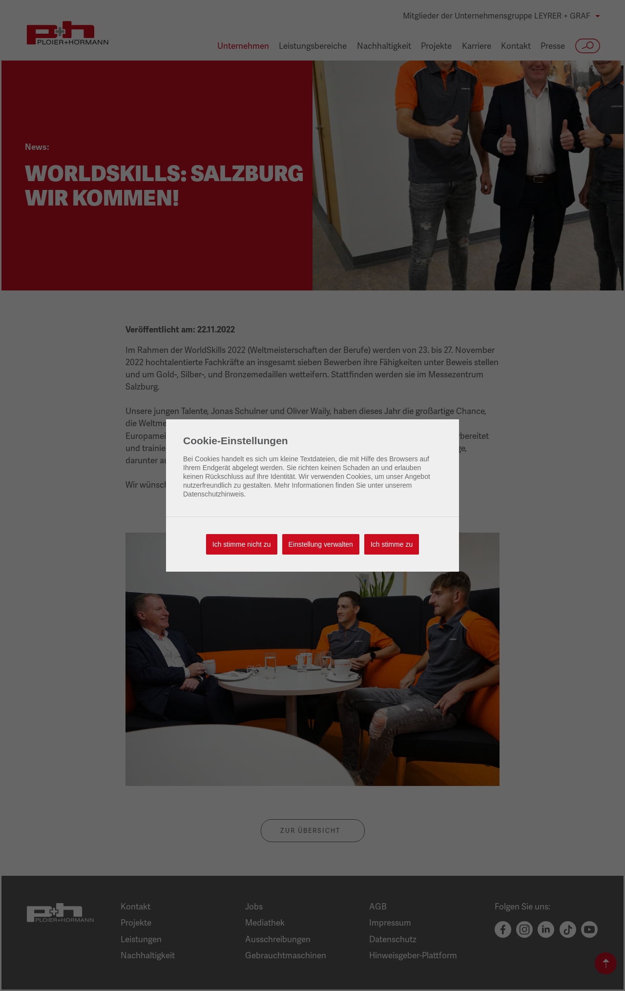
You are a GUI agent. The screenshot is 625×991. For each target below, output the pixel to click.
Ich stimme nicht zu (241, 544)
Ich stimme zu (392, 544)
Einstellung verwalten (321, 544)
